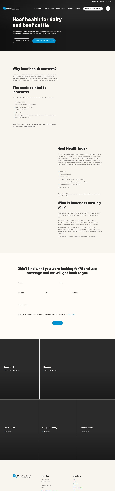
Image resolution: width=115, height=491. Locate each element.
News (74, 482)
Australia (108, 1)
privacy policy (71, 314)
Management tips (78, 489)
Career (74, 486)
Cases (74, 480)
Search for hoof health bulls (47, 41)
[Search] (93, 8)
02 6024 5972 (47, 486)
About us (75, 484)
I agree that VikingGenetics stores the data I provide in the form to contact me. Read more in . (47, 314)
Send (58, 323)
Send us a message (23, 41)
